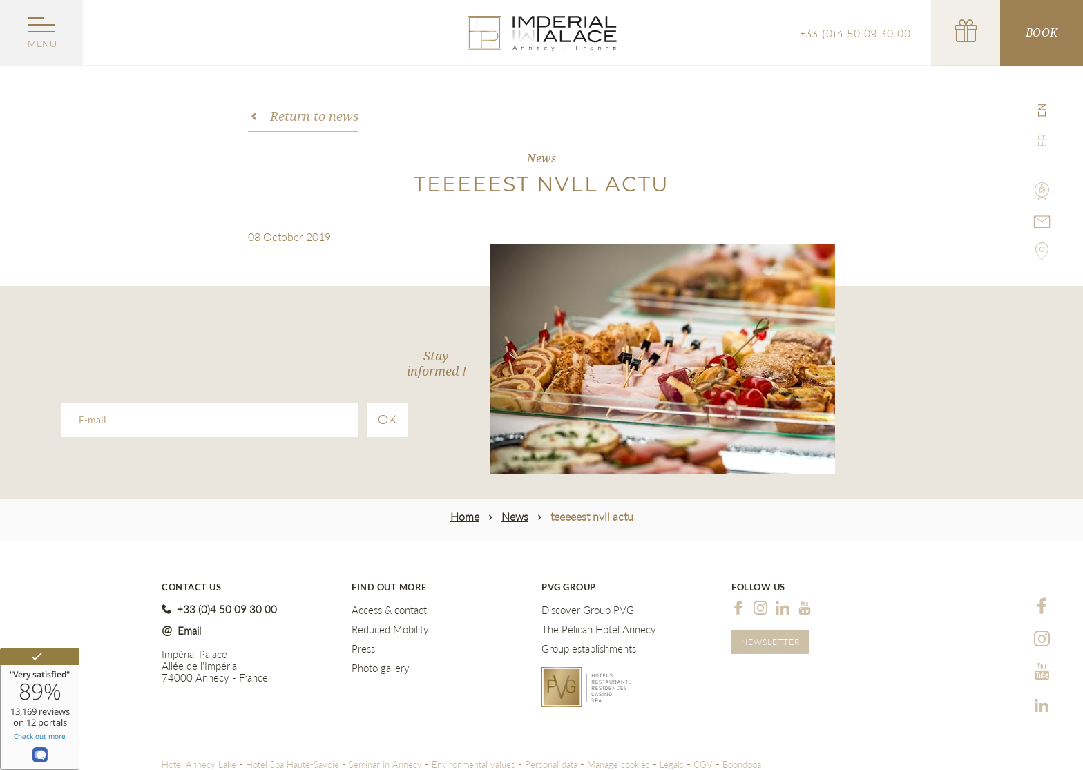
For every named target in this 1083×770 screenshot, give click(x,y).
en (1042, 110)
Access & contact (389, 610)
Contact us (191, 587)
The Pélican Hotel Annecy (599, 629)
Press (363, 649)
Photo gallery (381, 668)
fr (1042, 140)
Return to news (314, 116)
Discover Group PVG (588, 610)
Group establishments (589, 649)
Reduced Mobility (390, 629)
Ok (387, 419)
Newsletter (770, 642)
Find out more (389, 587)
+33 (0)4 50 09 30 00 (855, 34)
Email (189, 630)
